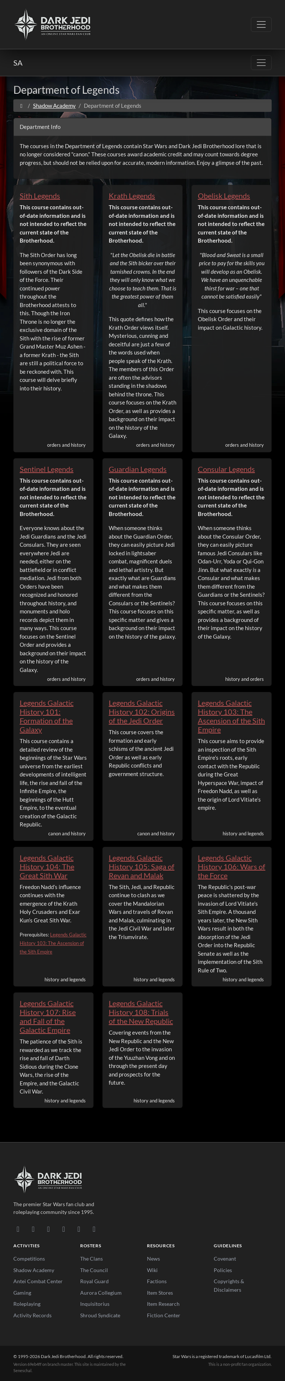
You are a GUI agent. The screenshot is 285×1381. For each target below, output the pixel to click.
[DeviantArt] (33, 1228)
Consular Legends (226, 469)
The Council (94, 1270)
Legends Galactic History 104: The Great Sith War (47, 866)
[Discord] (18, 1228)
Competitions (29, 1258)
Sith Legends (40, 195)
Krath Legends (132, 195)
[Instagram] (63, 1228)
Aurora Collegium (101, 1293)
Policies (223, 1270)
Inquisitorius (94, 1304)
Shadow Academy (54, 105)
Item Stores (160, 1293)
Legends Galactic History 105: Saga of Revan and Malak (141, 866)
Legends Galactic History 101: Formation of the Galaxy (46, 716)
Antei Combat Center (38, 1281)
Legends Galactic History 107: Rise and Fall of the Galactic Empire (48, 1016)
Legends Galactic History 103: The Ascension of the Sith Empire (231, 716)
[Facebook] (48, 1228)
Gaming (22, 1293)
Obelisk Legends (224, 195)
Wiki (152, 1270)
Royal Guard (94, 1281)
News (153, 1258)
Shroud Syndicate (100, 1315)
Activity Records (32, 1315)
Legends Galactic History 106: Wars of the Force (231, 866)
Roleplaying (26, 1304)
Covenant (225, 1258)
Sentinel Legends (46, 469)
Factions (157, 1281)
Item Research (163, 1304)
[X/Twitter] (78, 1228)
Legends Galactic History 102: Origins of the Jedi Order (142, 711)
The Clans (91, 1258)
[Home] (21, 105)
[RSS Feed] (94, 1228)
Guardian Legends (138, 469)
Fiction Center (163, 1315)
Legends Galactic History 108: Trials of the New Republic (141, 1012)
